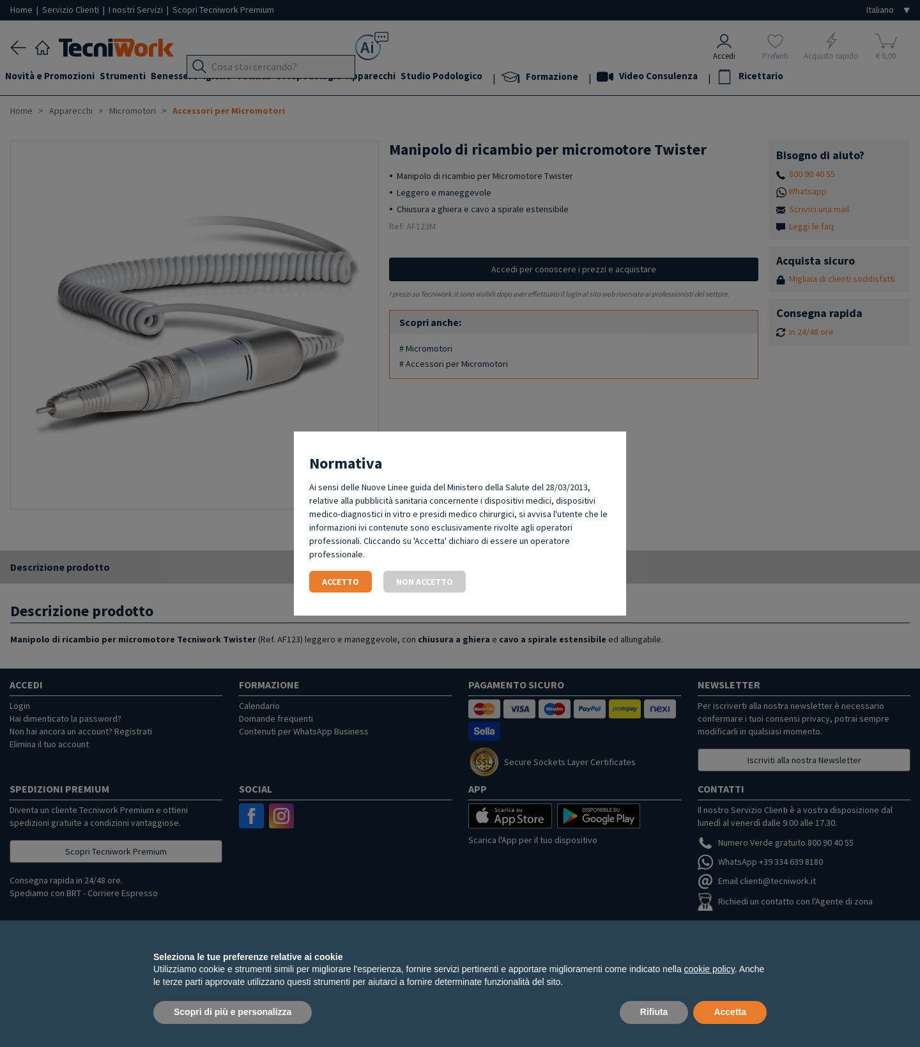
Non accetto (424, 581)
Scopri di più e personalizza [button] (232, 1012)
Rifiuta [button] (654, 1012)
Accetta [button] (730, 1012)
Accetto (340, 581)
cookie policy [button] (709, 969)
